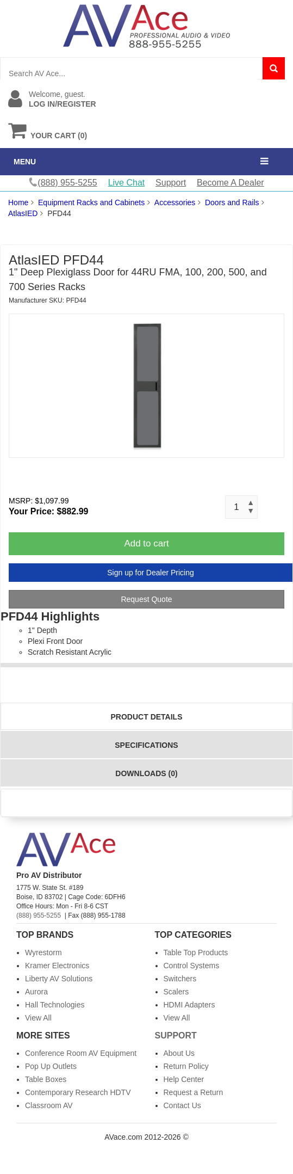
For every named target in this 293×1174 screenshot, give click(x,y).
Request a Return (193, 1092)
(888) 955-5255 (38, 915)
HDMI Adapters (189, 1004)
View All (38, 1017)
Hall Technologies (54, 1004)
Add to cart (146, 543)
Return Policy (186, 1066)
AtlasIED (23, 213)
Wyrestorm (43, 952)
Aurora (36, 991)
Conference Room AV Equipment (80, 1053)
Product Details (147, 716)
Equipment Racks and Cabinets (91, 202)
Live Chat (126, 182)
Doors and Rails (232, 202)
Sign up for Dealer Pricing (150, 572)
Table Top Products (196, 952)
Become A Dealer (230, 182)
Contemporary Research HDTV (78, 1092)
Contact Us (182, 1105)
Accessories (174, 202)
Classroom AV (49, 1105)
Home (18, 202)
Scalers (176, 991)
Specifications (146, 745)
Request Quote (146, 599)
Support (170, 182)
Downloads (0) (146, 773)
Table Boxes (45, 1079)
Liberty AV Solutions (58, 978)
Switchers (180, 978)
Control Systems (192, 965)
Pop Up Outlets (51, 1066)
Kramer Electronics (57, 965)
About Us (179, 1053)
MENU (25, 161)
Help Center (184, 1079)
